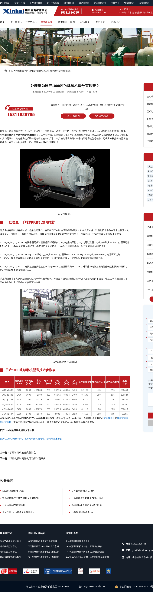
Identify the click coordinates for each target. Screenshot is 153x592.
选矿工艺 (100, 22)
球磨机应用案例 (66, 22)
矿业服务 (85, 22)
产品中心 (30, 22)
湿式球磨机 (84, 3)
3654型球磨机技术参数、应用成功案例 (84, 546)
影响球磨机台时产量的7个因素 (86, 505)
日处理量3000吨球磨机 (13, 505)
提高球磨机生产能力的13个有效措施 (20, 498)
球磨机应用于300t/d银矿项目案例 (43, 546)
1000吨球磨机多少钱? (13, 491)
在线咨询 (101, 116)
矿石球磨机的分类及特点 (23, 452)
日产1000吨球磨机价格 (11, 438)
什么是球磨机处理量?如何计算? (87, 498)
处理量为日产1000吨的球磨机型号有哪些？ (50, 70)
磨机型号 (115, 3)
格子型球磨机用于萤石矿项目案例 (43, 557)
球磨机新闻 (46, 22)
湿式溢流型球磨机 (8, 551)
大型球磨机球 (36, 3)
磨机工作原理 (53, 3)
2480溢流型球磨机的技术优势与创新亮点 (85, 551)
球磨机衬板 (69, 3)
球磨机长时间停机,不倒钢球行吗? (27, 458)
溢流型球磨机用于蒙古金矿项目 (42, 541)
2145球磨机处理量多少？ (78, 541)
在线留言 (73, 116)
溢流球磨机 (144, 3)
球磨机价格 (19, 3)
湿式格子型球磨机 (8, 546)
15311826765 (21, 114)
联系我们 (115, 22)
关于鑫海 (15, 22)
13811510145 (99, 12)
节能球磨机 (129, 3)
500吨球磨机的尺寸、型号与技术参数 (43, 438)
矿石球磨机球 (100, 3)
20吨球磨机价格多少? (82, 512)
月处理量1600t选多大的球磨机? (18, 512)
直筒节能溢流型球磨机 (10, 557)
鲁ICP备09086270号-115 (92, 586)
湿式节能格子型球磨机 (10, 541)
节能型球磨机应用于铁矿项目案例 (43, 551)
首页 (2, 22)
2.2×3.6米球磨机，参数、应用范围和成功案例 (87, 557)
